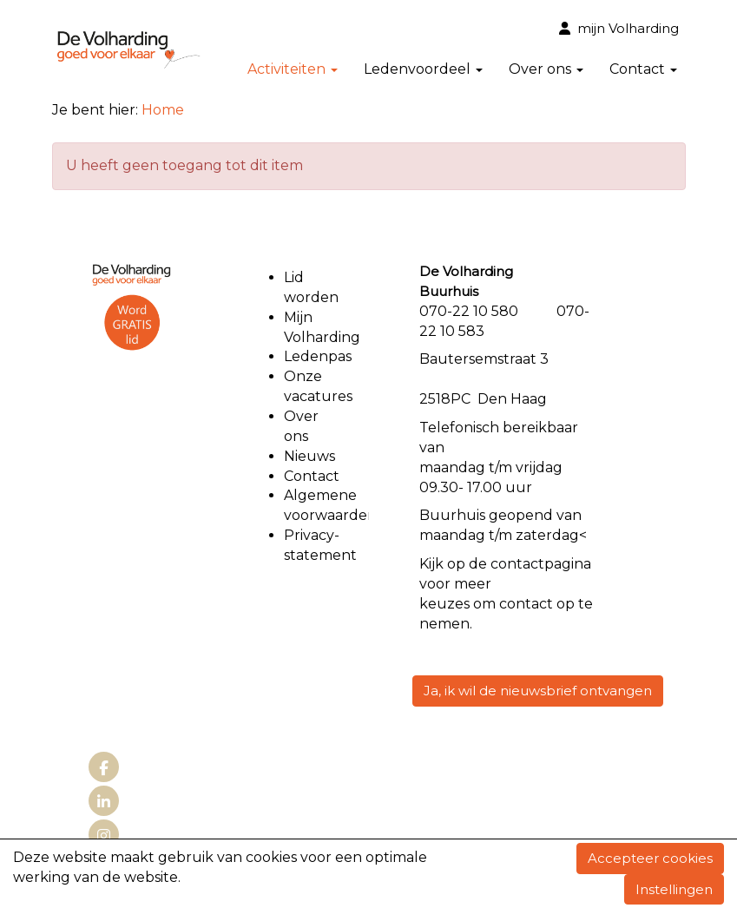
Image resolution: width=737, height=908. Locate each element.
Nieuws (309, 456)
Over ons (546, 69)
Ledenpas (318, 356)
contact (517, 564)
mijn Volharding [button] (619, 28)
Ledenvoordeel (423, 69)
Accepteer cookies (650, 858)
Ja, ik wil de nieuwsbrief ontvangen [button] (538, 690)
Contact (643, 69)
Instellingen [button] (674, 889)
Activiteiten (292, 69)
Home (162, 110)
